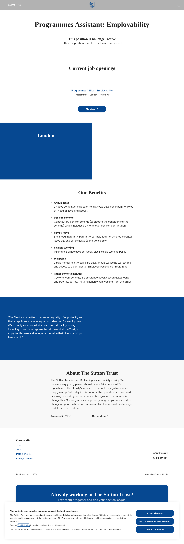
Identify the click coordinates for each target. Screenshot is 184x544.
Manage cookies (24, 458)
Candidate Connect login (156, 474)
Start (18, 445)
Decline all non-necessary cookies (154, 521)
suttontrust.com (160, 453)
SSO (35, 474)
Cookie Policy (24, 525)
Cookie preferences (155, 529)
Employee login (23, 474)
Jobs (18, 449)
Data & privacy (23, 453)
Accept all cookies (154, 513)
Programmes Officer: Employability (92, 91)
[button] (178, 5)
